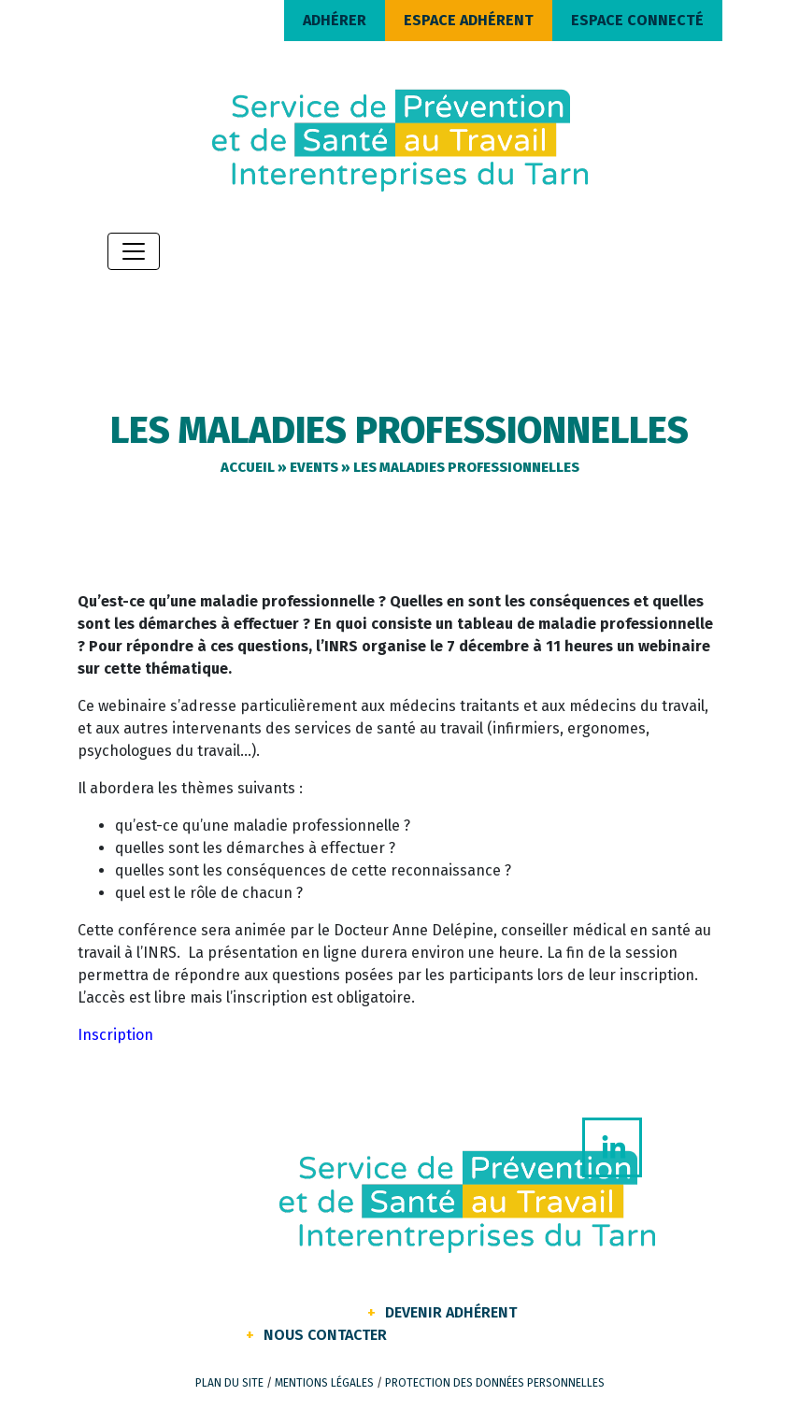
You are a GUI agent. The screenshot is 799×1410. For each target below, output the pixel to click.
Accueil (248, 467)
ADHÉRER (334, 20)
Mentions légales (324, 1382)
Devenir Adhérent (451, 1312)
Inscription (115, 1035)
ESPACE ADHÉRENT (469, 20)
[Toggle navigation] (133, 251)
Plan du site (229, 1382)
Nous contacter (325, 1335)
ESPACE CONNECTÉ (637, 20)
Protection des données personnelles (495, 1382)
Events (314, 467)
